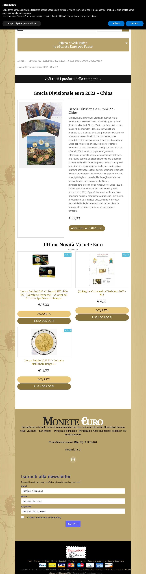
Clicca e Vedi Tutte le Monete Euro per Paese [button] (73, 44)
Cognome (26, 506)
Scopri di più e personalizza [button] (21, 23)
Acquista (43, 313)
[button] (73, 79)
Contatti (37, 561)
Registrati (62, 561)
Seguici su (73, 449)
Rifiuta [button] (116, 23)
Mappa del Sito (65, 573)
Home (30, 561)
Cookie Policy (76, 569)
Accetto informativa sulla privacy (41, 517)
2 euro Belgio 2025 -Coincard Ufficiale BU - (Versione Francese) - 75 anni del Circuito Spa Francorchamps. (44, 295)
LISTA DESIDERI (44, 320)
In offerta (45, 561)
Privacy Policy (63, 569)
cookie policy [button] (25, 13)
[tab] (73, 44)
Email (24, 486)
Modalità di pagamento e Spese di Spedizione (105, 561)
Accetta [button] (135, 23)
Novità (54, 561)
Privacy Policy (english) (92, 569)
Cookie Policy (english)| (113, 569)
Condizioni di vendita (76, 561)
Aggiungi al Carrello (86, 228)
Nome (24, 496)
